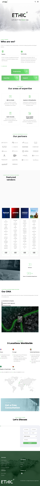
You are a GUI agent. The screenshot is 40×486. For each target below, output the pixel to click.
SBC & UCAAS (10, 100)
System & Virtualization (29, 100)
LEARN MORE (4, 66)
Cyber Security (10, 116)
